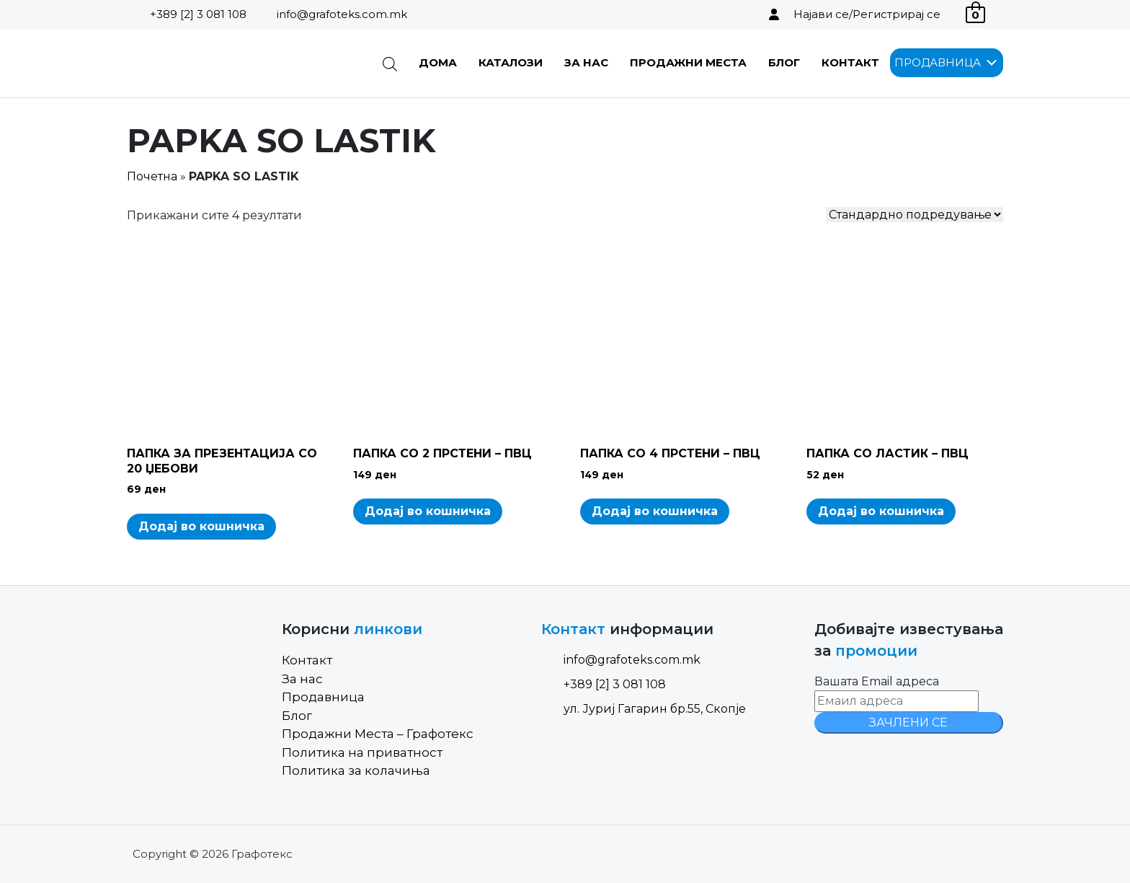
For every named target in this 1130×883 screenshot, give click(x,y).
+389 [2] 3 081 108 (198, 14)
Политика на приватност (362, 752)
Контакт (850, 62)
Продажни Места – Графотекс (377, 733)
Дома (438, 62)
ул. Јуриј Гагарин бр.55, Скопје (643, 709)
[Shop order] (914, 214)
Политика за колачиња (356, 770)
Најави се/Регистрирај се (866, 14)
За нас (586, 62)
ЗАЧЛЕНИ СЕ (908, 722)
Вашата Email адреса (876, 681)
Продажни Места (688, 62)
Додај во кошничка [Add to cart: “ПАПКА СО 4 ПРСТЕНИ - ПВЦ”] (655, 511)
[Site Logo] (200, 63)
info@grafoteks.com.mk (342, 14)
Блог (784, 62)
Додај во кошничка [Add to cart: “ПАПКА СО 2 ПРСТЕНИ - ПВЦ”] (428, 511)
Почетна (152, 176)
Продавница (323, 697)
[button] (937, 62)
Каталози (511, 62)
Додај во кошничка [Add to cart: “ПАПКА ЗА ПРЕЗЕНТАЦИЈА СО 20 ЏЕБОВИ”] (201, 526)
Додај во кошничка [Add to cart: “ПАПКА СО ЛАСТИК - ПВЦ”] (881, 511)
